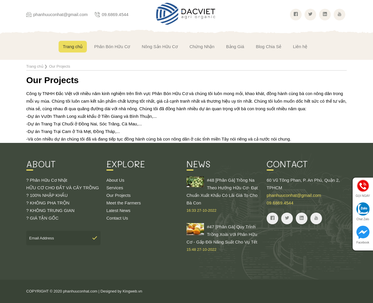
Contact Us (117, 218)
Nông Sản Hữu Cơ (160, 46)
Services (114, 187)
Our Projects (118, 195)
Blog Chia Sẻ (268, 46)
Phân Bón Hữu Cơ (112, 46)
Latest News (118, 210)
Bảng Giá (235, 46)
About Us (115, 180)
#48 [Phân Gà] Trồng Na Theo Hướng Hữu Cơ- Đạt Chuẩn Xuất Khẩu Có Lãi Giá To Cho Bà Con (223, 195)
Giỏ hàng (358, 45)
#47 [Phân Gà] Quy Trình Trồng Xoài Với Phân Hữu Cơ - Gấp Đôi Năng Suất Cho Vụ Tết (223, 238)
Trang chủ (73, 46)
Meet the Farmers (123, 202)
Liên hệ (300, 46)
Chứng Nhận (201, 46)
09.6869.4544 (115, 14)
